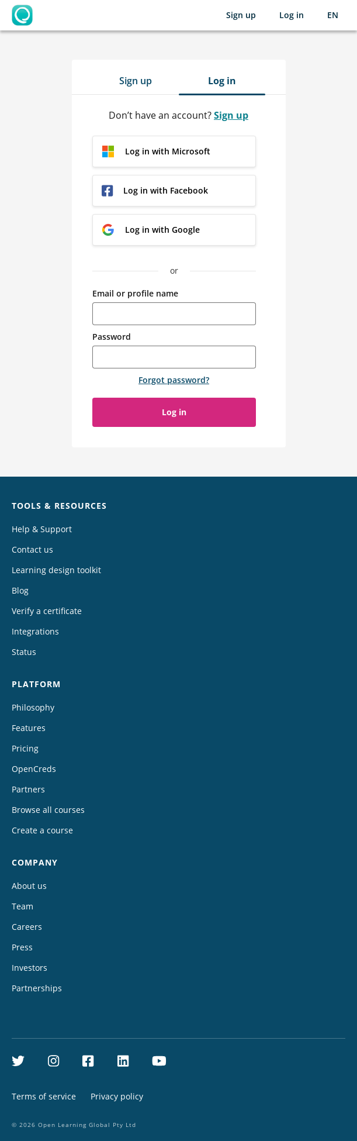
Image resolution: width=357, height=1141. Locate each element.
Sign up (241, 14)
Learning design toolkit (56, 569)
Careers (27, 926)
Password (111, 336)
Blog (20, 590)
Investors (29, 967)
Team (22, 906)
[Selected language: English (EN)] (333, 15)
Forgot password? (173, 379)
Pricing (25, 748)
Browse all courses (48, 809)
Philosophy (33, 707)
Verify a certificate (47, 610)
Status (24, 651)
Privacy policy (117, 1096)
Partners (28, 789)
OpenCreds (34, 768)
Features (29, 727)
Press (22, 947)
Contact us (32, 549)
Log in (291, 14)
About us (29, 885)
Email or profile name (135, 293)
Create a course (42, 830)
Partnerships (37, 988)
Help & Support (42, 529)
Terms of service (44, 1096)
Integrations (35, 631)
